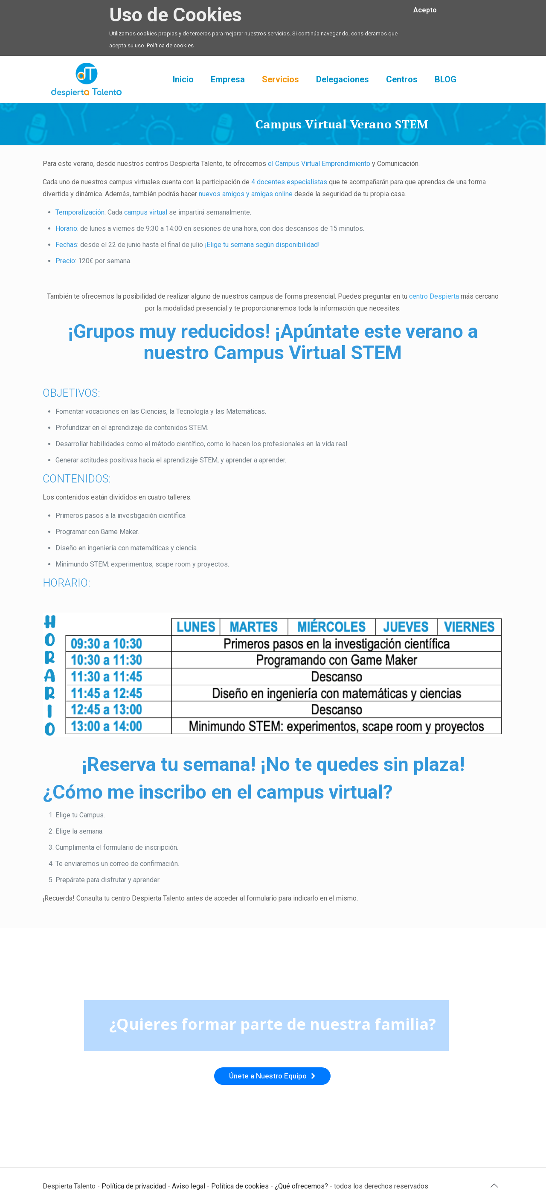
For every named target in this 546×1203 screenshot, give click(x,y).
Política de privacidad (134, 1186)
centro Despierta (434, 296)
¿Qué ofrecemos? (301, 1186)
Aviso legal (188, 1186)
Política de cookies (170, 45)
